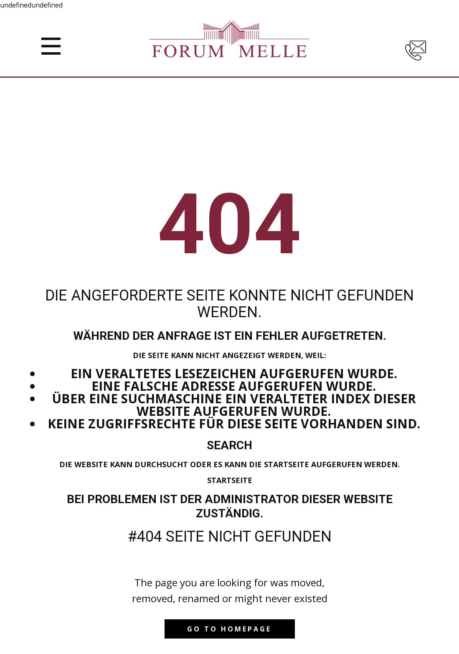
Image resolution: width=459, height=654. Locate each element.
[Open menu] (51, 46)
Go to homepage (229, 629)
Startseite (229, 480)
